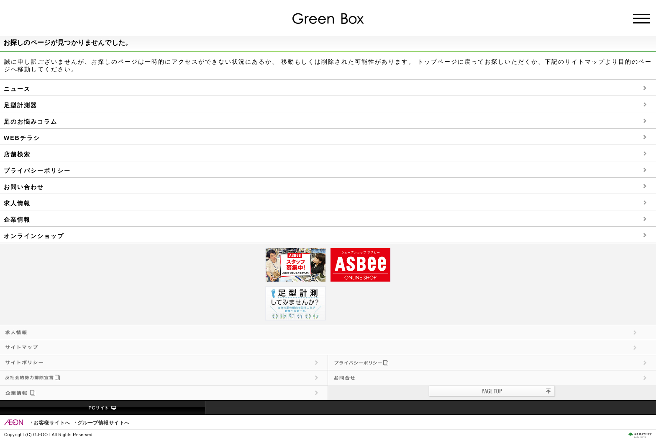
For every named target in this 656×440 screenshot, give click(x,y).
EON (13, 422)
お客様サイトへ (51, 422)
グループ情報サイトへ (103, 422)
